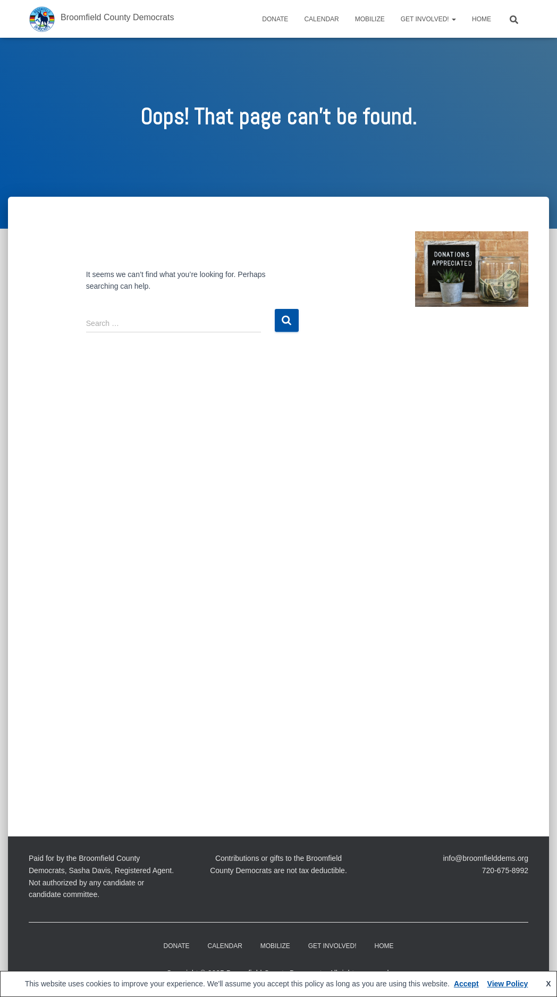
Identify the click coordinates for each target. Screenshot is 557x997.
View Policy (507, 983)
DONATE (275, 19)
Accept (466, 983)
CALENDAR (321, 19)
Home (481, 19)
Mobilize (370, 19)
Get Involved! (428, 19)
